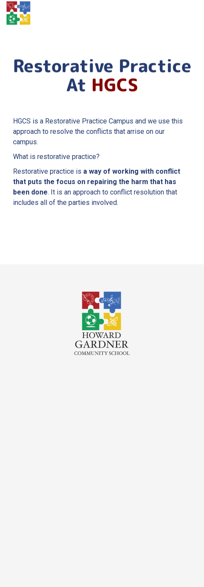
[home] (18, 13)
